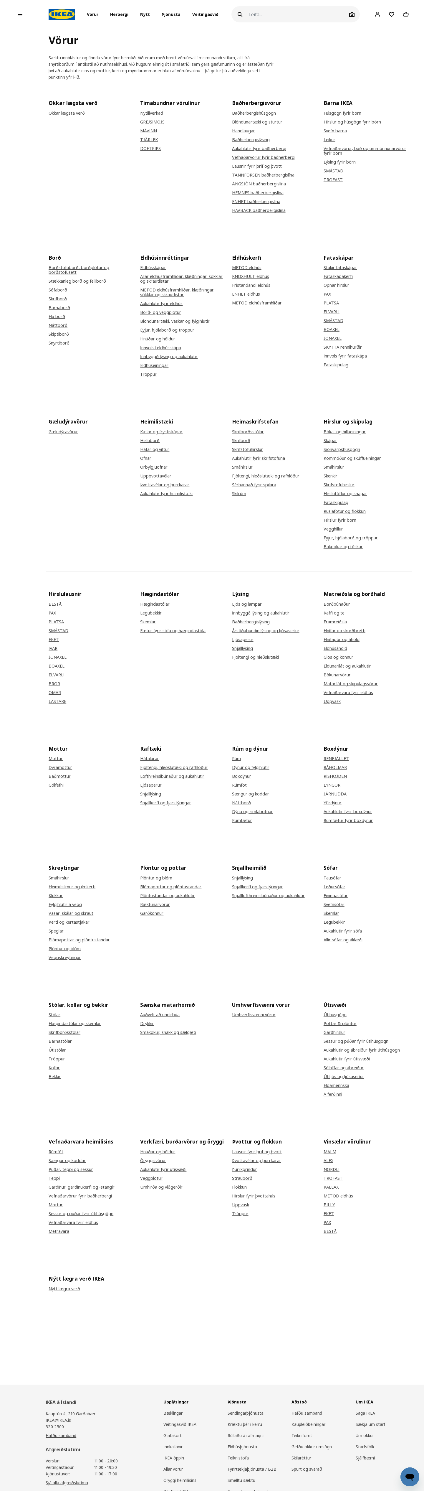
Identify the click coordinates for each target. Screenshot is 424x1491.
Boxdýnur (241, 776)
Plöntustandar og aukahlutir (167, 895)
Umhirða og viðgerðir (161, 1187)
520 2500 (55, 1426)
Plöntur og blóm (65, 948)
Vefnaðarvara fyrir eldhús (348, 692)
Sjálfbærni (365, 1458)
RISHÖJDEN (335, 776)
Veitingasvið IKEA (179, 1424)
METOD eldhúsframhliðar (257, 303)
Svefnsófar (334, 904)
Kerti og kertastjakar (69, 922)
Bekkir (55, 1076)
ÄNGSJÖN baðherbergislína (259, 184)
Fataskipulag (336, 365)
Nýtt (145, 14)
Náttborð (58, 325)
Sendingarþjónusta (246, 1413)
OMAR (55, 692)
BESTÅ (55, 604)
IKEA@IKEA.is (58, 1420)
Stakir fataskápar (340, 267)
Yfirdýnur (333, 802)
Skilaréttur (301, 1458)
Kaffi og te (334, 613)
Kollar (54, 1067)
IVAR (53, 648)
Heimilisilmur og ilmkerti (72, 886)
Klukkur (56, 895)
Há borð (57, 316)
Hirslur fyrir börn (340, 520)
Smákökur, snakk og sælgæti (168, 1032)
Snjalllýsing (242, 648)
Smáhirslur (242, 467)
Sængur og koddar (250, 794)
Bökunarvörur (337, 675)
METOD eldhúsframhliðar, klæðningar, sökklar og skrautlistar (177, 292)
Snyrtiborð (59, 343)
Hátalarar (149, 758)
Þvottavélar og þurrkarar (164, 484)
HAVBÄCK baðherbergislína (259, 210)
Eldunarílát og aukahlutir (347, 666)
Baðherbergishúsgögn (254, 113)
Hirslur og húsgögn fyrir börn (352, 122)
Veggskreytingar (65, 957)
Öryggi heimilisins (179, 1480)
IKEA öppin (173, 1458)
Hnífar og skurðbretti (344, 630)
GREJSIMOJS (152, 122)
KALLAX (331, 1187)
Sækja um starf (370, 1424)
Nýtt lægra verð (64, 1288)
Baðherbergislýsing (251, 139)
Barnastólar (60, 1041)
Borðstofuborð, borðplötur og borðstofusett (79, 270)
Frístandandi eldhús (251, 285)
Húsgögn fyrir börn (342, 113)
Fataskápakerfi (338, 276)
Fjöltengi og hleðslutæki (255, 657)
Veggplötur (151, 1178)
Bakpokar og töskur (343, 546)
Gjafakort (172, 1435)
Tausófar (332, 878)
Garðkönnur (151, 913)
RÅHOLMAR (335, 767)
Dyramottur (60, 767)
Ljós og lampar (247, 604)
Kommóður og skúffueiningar (352, 458)
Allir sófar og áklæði (343, 940)
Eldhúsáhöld (335, 648)
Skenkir (330, 476)
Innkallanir (173, 1446)
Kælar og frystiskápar (161, 431)
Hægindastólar (155, 604)
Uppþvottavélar (155, 476)
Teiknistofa (238, 1458)
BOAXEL (331, 329)
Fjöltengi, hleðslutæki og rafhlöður (265, 476)
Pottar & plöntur (340, 1023)
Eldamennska (336, 1085)
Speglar (56, 931)
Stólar (54, 1014)
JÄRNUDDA (335, 794)
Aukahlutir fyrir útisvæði (347, 1059)
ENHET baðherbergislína (256, 201)
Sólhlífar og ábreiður (344, 1067)
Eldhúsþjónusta (242, 1446)
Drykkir (147, 1023)
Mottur (56, 758)
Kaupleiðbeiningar (308, 1424)
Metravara (59, 1231)
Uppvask (332, 701)
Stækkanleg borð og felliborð (77, 281)
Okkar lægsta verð (67, 113)
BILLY (329, 1204)
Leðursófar (334, 886)
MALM (330, 1151)
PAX (327, 294)
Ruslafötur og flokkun (345, 511)
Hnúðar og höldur (157, 339)
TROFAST (333, 179)
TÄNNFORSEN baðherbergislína (263, 175)
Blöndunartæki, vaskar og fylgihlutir (175, 321)
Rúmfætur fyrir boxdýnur (348, 820)
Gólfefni (56, 785)
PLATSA (331, 303)
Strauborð (242, 1178)
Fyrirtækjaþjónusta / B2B (252, 1469)
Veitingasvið (205, 14)
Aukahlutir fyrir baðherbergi (259, 148)
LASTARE (57, 701)
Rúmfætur (242, 820)
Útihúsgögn (335, 1014)
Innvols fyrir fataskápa (345, 356)
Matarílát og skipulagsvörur (351, 683)
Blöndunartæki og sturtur (257, 122)
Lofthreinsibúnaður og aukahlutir (172, 776)
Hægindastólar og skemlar (75, 1023)
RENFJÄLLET (336, 758)
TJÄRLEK (149, 139)
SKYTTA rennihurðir (343, 347)
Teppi (54, 1178)
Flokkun (239, 1187)
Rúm (236, 758)
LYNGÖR (332, 785)
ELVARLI (331, 311)
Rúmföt (239, 785)
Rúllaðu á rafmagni (246, 1435)
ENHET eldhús (246, 294)
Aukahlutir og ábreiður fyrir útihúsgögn (362, 1050)
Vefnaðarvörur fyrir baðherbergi (263, 157)
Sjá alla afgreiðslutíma (67, 1482)
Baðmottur (60, 776)
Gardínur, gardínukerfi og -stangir (82, 1187)
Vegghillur (333, 529)
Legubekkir (151, 613)
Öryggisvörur (153, 1160)
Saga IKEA (365, 1413)
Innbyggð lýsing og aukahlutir (169, 356)
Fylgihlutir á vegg (65, 904)
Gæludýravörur (63, 431)
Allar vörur (173, 1469)
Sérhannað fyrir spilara (254, 484)
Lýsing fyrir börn (340, 162)
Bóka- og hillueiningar (345, 431)
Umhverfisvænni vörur (254, 1014)
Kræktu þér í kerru (245, 1424)
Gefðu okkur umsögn (312, 1446)
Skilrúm (239, 493)
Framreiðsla (335, 622)
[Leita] (298, 14)
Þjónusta (171, 14)
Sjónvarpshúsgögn (342, 449)
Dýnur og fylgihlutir (250, 767)
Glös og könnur (338, 657)
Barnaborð (59, 307)
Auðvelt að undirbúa (160, 1014)
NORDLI (331, 1169)
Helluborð (150, 440)
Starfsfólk (365, 1446)
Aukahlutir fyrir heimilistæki (166, 493)
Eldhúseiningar (154, 365)
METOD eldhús (246, 267)
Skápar (330, 440)
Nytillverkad (151, 113)
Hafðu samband (61, 1435)
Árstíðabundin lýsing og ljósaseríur (265, 630)
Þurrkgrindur (244, 1169)
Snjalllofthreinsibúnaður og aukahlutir (268, 895)
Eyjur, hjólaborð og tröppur (167, 330)
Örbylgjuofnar (154, 467)
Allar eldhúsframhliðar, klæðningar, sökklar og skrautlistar (181, 279)
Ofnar (145, 458)
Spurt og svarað (307, 1469)
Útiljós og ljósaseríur (344, 1076)
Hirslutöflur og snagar (345, 493)
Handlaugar (243, 130)
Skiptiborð (59, 334)
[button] (94, 14)
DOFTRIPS (150, 148)
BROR (54, 683)
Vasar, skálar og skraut (71, 913)
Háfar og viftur (154, 449)
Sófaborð (58, 290)
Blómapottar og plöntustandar (79, 940)
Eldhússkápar (153, 267)
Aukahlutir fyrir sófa (343, 931)
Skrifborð (58, 298)
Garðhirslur (334, 1032)
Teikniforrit (302, 1435)
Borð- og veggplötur (160, 312)
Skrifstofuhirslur (247, 449)
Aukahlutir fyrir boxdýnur (348, 811)
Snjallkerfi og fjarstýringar (165, 802)
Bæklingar (173, 1413)
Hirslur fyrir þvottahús (253, 1196)
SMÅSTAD (333, 171)
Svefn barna (335, 130)
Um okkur (365, 1435)
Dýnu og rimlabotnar (252, 811)
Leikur (329, 139)
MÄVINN (148, 130)
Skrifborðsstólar (248, 431)
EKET (54, 639)
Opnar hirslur (336, 285)
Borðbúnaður (337, 604)
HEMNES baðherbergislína (258, 192)
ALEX (328, 1160)
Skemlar (148, 622)
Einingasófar (336, 895)
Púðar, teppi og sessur (71, 1169)
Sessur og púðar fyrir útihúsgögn (356, 1041)
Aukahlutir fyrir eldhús (161, 303)
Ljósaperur (243, 639)
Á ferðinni (333, 1094)
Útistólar (57, 1050)
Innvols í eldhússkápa (160, 347)
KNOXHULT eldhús (250, 276)
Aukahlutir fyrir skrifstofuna (258, 458)
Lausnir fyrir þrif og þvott (257, 166)
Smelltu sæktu (241, 1480)
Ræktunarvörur (155, 904)
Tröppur (148, 374)
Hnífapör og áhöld (342, 639)
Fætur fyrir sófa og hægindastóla (173, 630)
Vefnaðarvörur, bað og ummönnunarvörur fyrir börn (365, 151)
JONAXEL (333, 338)
